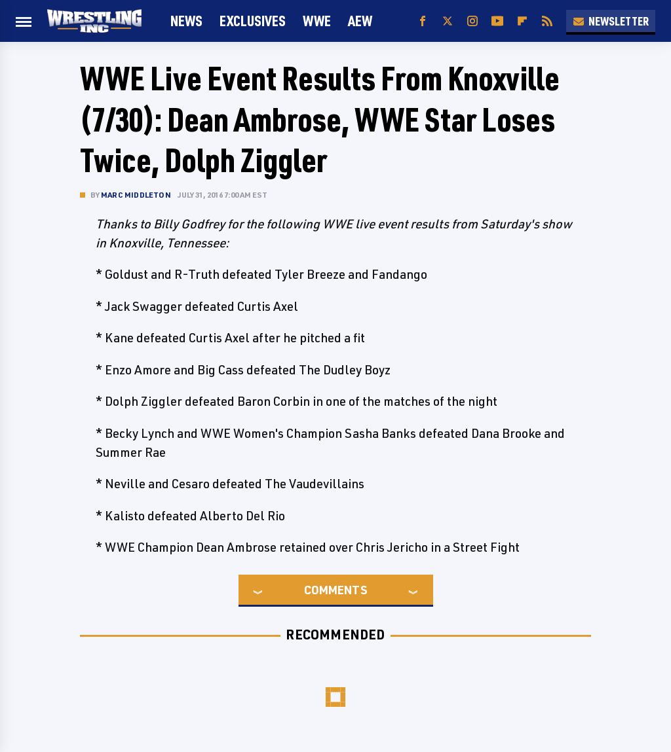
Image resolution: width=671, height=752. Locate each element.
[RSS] (547, 21)
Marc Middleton (136, 195)
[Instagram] (472, 21)
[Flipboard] (522, 21)
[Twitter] (447, 21)
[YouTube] (497, 21)
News (186, 20)
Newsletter (611, 21)
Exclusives (253, 20)
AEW (360, 20)
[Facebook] (423, 21)
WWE (317, 20)
